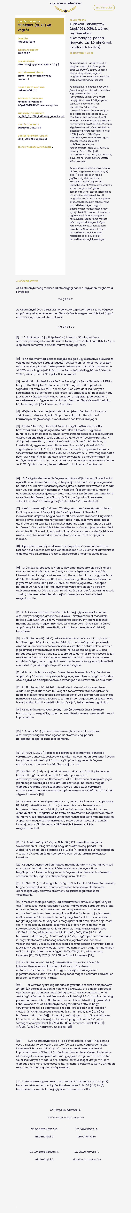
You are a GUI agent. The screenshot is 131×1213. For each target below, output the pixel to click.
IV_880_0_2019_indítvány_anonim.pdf (41, 116)
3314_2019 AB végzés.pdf (32, 139)
